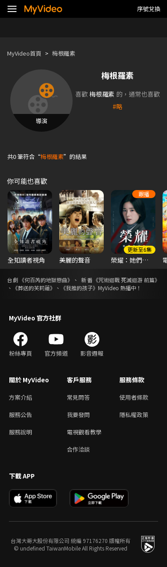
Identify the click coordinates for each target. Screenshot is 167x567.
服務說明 (20, 432)
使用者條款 (133, 397)
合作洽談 (78, 449)
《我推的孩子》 (79, 288)
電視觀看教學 (84, 432)
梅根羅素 (63, 53)
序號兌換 (148, 8)
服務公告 (20, 414)
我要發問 (78, 414)
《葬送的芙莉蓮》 (33, 288)
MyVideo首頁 (24, 53)
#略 (117, 106)
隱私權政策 (133, 414)
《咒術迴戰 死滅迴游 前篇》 (126, 280)
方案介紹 (20, 397)
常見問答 (78, 397)
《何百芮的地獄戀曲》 (46, 280)
